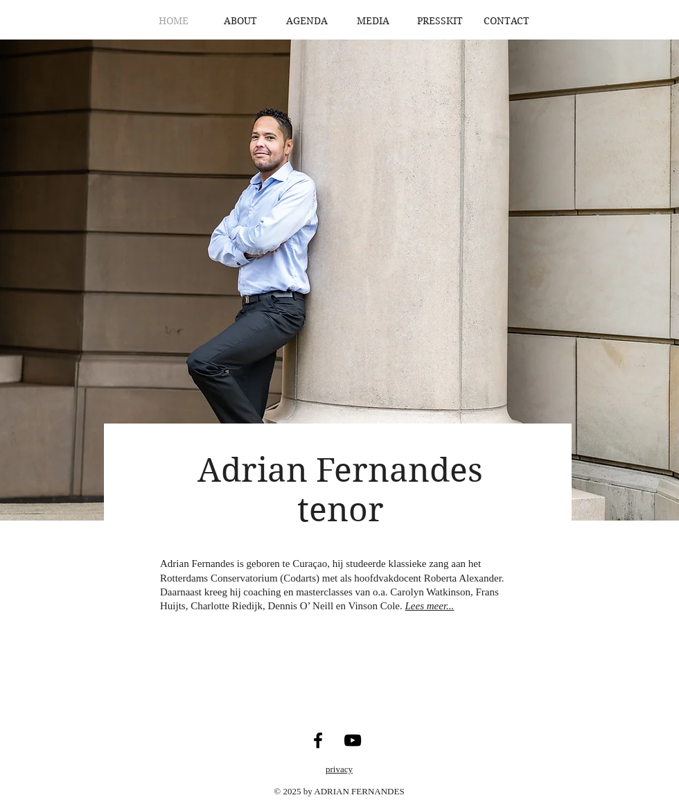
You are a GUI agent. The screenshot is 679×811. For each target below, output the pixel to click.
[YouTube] (352, 740)
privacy (339, 769)
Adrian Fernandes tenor (340, 490)
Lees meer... (430, 605)
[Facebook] (318, 740)
